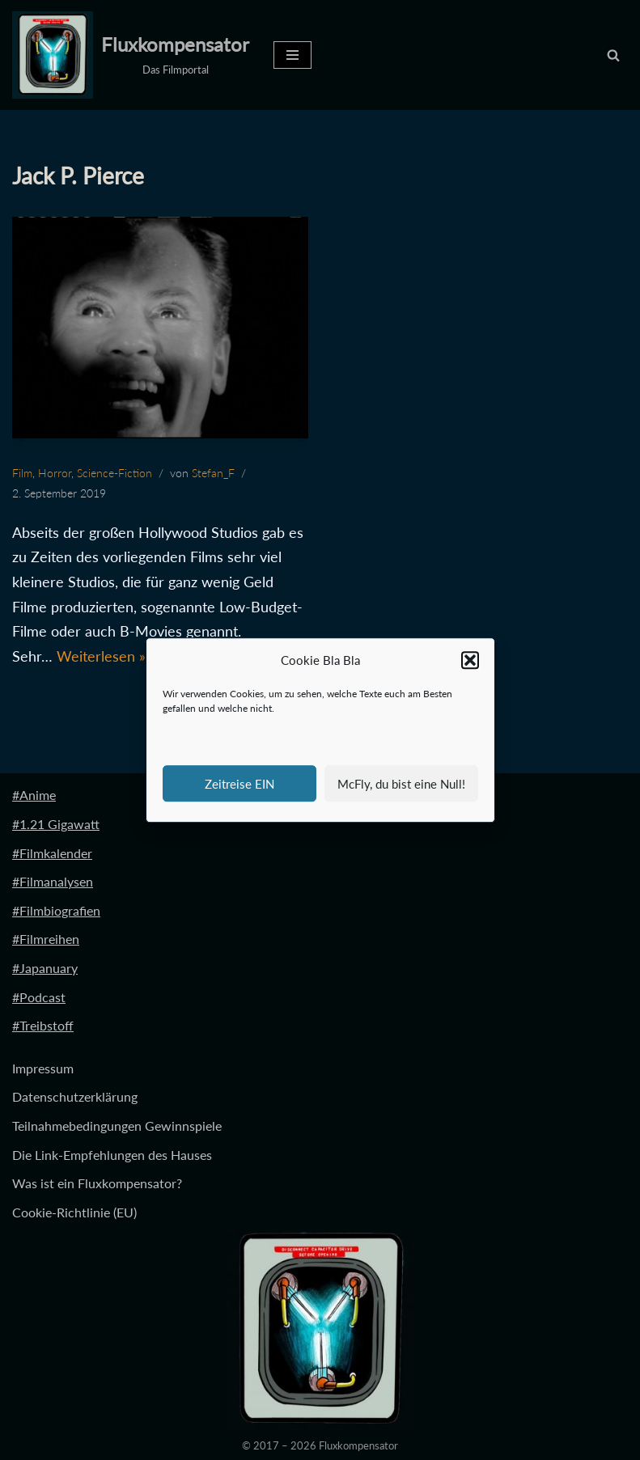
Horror (54, 473)
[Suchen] (613, 55)
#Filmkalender (52, 853)
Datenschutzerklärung (75, 1096)
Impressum (43, 1068)
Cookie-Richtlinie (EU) (74, 1212)
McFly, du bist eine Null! (401, 784)
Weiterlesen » (101, 656)
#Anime (34, 794)
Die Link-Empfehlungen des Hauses (112, 1154)
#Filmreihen (45, 938)
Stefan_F (213, 473)
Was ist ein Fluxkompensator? (97, 1183)
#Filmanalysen (52, 881)
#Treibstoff (43, 1025)
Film (22, 473)
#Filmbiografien (56, 910)
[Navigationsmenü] (292, 55)
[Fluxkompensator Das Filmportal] (130, 55)
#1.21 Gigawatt (56, 824)
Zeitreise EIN (239, 784)
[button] (470, 661)
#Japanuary (45, 967)
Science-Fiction (114, 473)
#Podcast (39, 997)
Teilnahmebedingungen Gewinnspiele (117, 1125)
